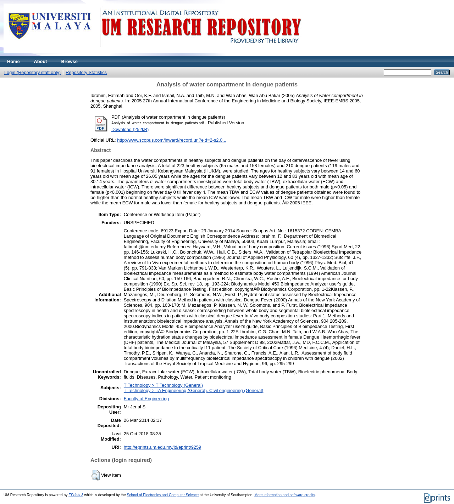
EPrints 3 (75, 495)
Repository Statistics (86, 72)
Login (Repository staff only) (32, 72)
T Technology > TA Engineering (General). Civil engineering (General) (194, 390)
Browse (69, 61)
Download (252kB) (130, 129)
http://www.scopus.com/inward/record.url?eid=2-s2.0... (171, 140)
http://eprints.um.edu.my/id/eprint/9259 (162, 447)
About (40, 61)
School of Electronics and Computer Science (163, 495)
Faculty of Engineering (146, 398)
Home (13, 61)
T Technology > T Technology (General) (163, 385)
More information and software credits (284, 495)
